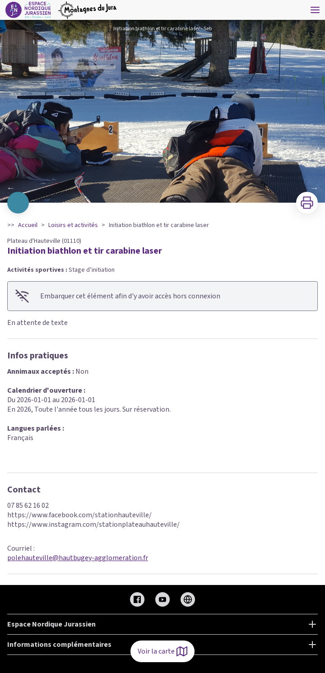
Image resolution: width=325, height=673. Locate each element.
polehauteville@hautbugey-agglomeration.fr (77, 558)
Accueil (27, 225)
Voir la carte (162, 651)
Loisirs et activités (73, 225)
